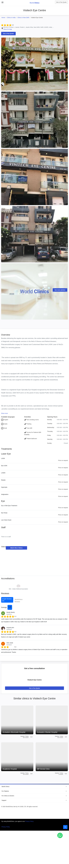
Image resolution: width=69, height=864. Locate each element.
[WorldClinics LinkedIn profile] (65, 811)
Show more (4, 413)
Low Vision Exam (6, 520)
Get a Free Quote (61, 2)
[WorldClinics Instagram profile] (57, 811)
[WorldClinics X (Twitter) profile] (61, 811)
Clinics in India (11, 17)
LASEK (3, 473)
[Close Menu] (2, 1)
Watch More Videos (16, 548)
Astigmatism (4, 494)
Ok (65, 827)
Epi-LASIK (4, 465)
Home (3, 17)
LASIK (3, 458)
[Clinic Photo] (34, 64)
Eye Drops (4, 513)
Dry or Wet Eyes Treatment (9, 506)
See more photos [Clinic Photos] (60, 290)
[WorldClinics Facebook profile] (53, 811)
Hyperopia (4, 487)
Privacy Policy (29, 821)
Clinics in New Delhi (23, 17)
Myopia (3, 480)
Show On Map (7, 29)
